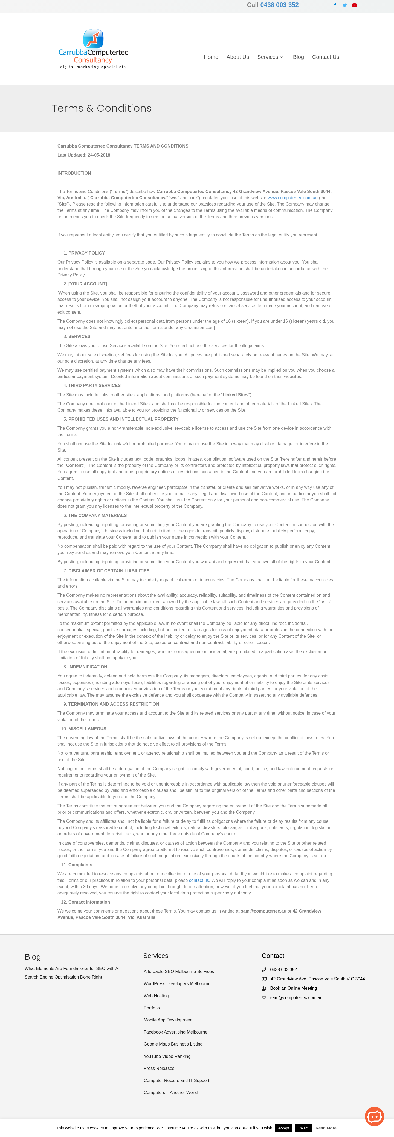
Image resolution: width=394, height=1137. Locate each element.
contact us (199, 880)
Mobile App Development (168, 1020)
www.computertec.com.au (293, 197)
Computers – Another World (171, 1092)
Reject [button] (303, 1128)
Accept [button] (283, 1128)
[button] (335, 5)
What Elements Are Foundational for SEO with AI (72, 968)
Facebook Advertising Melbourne (175, 1032)
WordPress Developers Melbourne (177, 983)
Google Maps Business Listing (173, 1044)
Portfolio (152, 1008)
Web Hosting (156, 996)
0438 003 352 (279, 4)
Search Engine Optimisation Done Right (63, 977)
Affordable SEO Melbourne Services (179, 971)
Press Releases (159, 1068)
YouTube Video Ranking (167, 1056)
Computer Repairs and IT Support (176, 1080)
